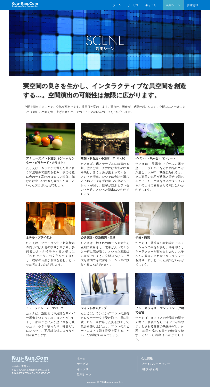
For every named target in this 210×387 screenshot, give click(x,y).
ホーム (116, 5)
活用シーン (173, 5)
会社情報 (192, 5)
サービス (133, 5)
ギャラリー (152, 5)
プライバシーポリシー (155, 363)
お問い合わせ (150, 369)
